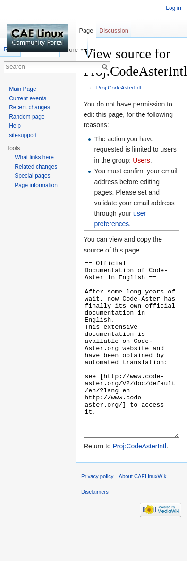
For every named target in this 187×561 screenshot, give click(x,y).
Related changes (36, 166)
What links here (34, 157)
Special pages (32, 175)
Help (15, 125)
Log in (173, 8)
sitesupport (23, 135)
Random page (26, 117)
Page (86, 30)
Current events (27, 98)
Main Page (22, 89)
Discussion (113, 30)
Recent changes (29, 107)
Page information (36, 185)
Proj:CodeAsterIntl (118, 87)
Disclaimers (95, 527)
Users (141, 160)
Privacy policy (97, 511)
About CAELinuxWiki (143, 511)
